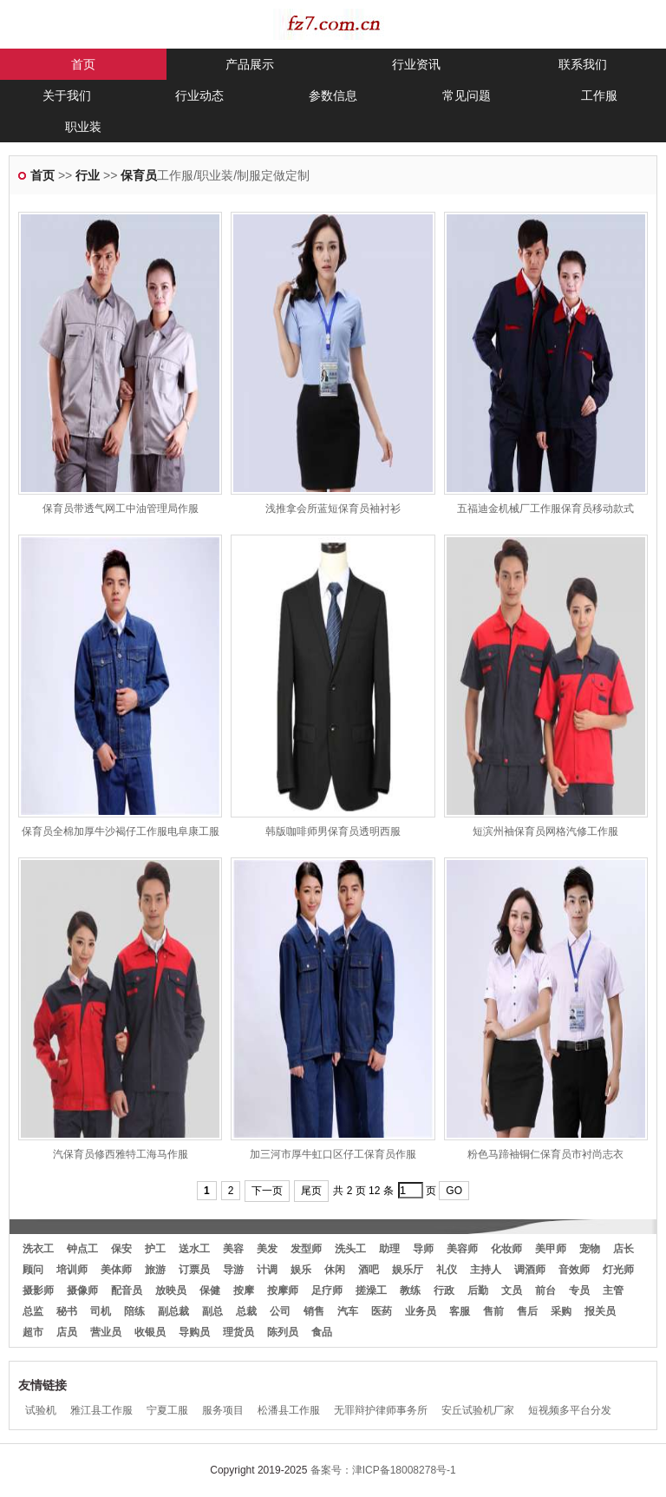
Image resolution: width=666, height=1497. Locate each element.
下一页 (267, 1191)
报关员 (600, 1311)
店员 (66, 1332)
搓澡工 (371, 1290)
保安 (121, 1249)
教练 (410, 1290)
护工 (155, 1249)
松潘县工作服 (289, 1410)
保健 (209, 1290)
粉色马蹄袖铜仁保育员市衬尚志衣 (545, 1154)
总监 (33, 1311)
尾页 (311, 1191)
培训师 (72, 1270)
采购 (561, 1311)
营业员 (105, 1332)
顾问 (33, 1270)
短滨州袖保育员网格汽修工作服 (545, 831)
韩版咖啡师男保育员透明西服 (333, 831)
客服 (459, 1311)
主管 (613, 1290)
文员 (511, 1290)
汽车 (347, 1311)
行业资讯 (416, 64)
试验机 (40, 1410)
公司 (280, 1311)
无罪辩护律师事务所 (381, 1410)
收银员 (150, 1332)
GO (454, 1191)
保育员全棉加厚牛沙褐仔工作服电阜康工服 (120, 831)
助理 (389, 1249)
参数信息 (333, 95)
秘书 (66, 1311)
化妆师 (506, 1249)
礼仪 (446, 1270)
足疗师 (327, 1290)
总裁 (246, 1311)
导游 (233, 1270)
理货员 (238, 1332)
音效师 (574, 1270)
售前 (493, 1311)
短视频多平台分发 (569, 1410)
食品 (321, 1332)
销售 (314, 1311)
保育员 (139, 175)
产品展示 (249, 64)
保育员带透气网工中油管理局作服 (120, 508)
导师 (423, 1249)
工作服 (599, 95)
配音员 (126, 1290)
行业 (87, 175)
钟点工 (82, 1249)
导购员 (194, 1332)
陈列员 (282, 1332)
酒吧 (368, 1270)
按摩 (243, 1290)
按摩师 (282, 1290)
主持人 (485, 1270)
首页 (83, 64)
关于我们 (66, 95)
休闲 (334, 1270)
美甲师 (550, 1249)
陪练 (134, 1311)
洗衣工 (38, 1249)
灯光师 (618, 1270)
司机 (100, 1311)
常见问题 (466, 95)
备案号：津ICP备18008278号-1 (383, 1470)
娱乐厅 (407, 1270)
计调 (267, 1270)
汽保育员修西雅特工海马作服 (120, 1154)
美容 (233, 1249)
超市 (33, 1332)
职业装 (83, 127)
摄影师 (38, 1290)
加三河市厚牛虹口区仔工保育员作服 (333, 1154)
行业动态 (199, 95)
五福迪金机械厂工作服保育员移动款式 (545, 508)
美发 (267, 1249)
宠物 (589, 1249)
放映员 (170, 1290)
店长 (623, 1249)
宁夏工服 (167, 1410)
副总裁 (173, 1311)
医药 (381, 1311)
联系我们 (582, 64)
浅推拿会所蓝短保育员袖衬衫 (333, 508)
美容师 (462, 1249)
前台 (545, 1290)
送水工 (194, 1249)
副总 (212, 1311)
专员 (579, 1290)
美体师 (116, 1270)
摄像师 (82, 1290)
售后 (527, 1311)
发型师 (306, 1249)
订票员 (194, 1270)
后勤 (477, 1290)
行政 (444, 1290)
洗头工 (350, 1249)
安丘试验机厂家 (477, 1410)
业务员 (420, 1311)
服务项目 (223, 1410)
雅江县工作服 (101, 1410)
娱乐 (301, 1270)
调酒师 (529, 1270)
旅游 (155, 1270)
